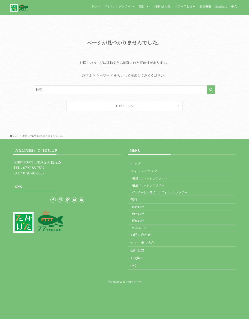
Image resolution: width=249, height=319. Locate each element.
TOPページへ (124, 106)
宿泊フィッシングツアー (151, 193)
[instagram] (60, 199)
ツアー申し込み (185, 6)
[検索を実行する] (211, 89)
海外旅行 (141, 229)
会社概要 (205, 6)
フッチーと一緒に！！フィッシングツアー (163, 201)
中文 (234, 6)
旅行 (144, 6)
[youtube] (74, 199)
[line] (67, 199)
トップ (95, 6)
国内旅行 (141, 220)
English (221, 6)
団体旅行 (141, 238)
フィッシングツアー (119, 6)
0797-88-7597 (34, 167)
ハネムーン (142, 247)
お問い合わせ (162, 6)
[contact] (81, 199)
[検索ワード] (124, 89)
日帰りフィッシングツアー (152, 184)
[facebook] (53, 199)
